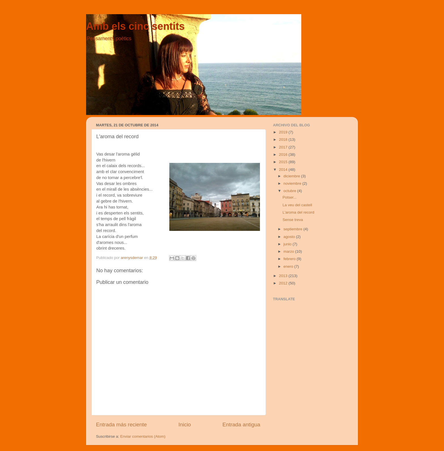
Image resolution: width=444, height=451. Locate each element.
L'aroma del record (298, 212)
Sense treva (293, 220)
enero (288, 266)
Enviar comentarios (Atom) (143, 436)
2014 (284, 169)
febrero (290, 259)
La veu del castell (297, 205)
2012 (284, 283)
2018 (284, 139)
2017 (284, 147)
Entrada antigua (241, 424)
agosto (289, 237)
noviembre (292, 183)
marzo (289, 251)
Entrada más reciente (121, 424)
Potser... (290, 197)
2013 (284, 276)
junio (288, 244)
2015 (284, 162)
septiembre (293, 229)
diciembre (292, 176)
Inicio (184, 424)
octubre (290, 191)
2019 (284, 132)
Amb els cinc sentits (135, 26)
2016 (284, 154)
